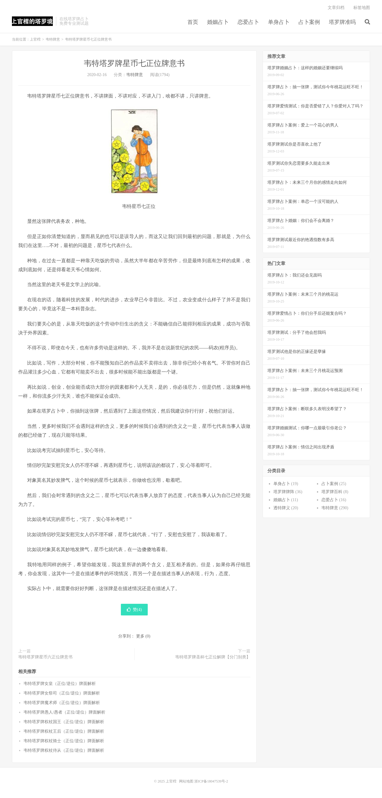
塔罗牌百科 (331, 492)
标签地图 (361, 7)
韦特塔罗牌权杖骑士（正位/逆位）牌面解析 (64, 741)
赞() (134, 609)
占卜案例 (309, 22)
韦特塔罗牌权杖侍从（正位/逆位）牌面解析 (64, 750)
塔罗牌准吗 (342, 22)
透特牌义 (281, 508)
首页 (192, 22)
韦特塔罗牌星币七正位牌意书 (134, 63)
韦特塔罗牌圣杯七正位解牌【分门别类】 (212, 657)
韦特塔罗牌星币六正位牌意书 (45, 657)
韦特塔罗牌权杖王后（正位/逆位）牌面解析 (64, 731)
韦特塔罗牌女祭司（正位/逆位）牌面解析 (62, 693)
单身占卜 (278, 22)
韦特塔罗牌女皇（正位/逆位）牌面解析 (60, 683)
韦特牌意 (53, 39)
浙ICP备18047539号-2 (211, 781)
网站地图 (186, 781)
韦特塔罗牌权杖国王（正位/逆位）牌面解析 (64, 722)
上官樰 (32, 21)
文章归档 (336, 7)
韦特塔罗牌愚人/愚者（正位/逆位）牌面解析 (64, 712)
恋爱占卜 (248, 22)
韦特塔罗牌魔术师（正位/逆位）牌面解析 (62, 702)
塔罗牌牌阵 (283, 492)
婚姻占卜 (218, 22)
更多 (140, 636)
